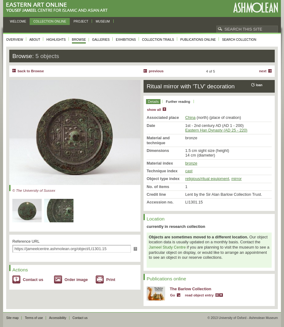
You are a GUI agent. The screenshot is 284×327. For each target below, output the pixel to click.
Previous (156, 71)
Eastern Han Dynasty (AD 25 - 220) (216, 130)
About (34, 39)
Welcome (18, 21)
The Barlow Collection (190, 289)
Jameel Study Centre (167, 247)
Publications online (198, 39)
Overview (14, 39)
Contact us (33, 279)
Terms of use (34, 318)
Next (262, 71)
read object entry (199, 295)
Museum (103, 21)
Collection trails (158, 39)
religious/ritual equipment (207, 178)
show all (154, 109)
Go (172, 295)
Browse (79, 39)
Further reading (178, 101)
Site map (12, 318)
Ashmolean (255, 7)
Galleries (101, 39)
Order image (76, 279)
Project (80, 21)
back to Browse (31, 71)
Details (153, 101)
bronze (191, 163)
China (190, 117)
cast (188, 171)
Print (110, 279)
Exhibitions (126, 39)
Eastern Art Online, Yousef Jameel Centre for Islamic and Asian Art (58, 7)
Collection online (49, 21)
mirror (236, 178)
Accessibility (57, 318)
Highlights (56, 39)
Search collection (239, 39)
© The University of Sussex (33, 190)
